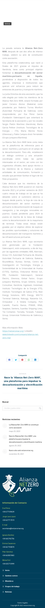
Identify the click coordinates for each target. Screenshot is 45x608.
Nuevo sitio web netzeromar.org (21, 450)
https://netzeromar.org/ (13, 331)
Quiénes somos (11, 576)
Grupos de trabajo (12, 586)
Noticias (7, 24)
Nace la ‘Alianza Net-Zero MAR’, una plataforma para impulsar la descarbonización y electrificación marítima (25, 439)
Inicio (7, 570)
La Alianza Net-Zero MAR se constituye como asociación (24, 426)
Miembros (9, 581)
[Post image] (4, 425)
